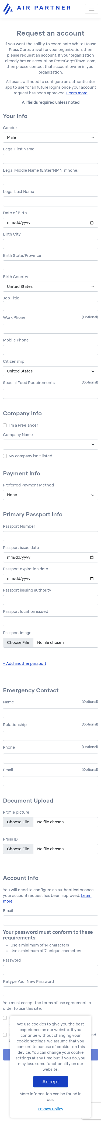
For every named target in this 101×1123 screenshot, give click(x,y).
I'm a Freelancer (23, 425)
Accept (50, 1081)
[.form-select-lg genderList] (50, 138)
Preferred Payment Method (28, 485)
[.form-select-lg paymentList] (50, 495)
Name (8, 702)
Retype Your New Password (28, 981)
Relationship (15, 725)
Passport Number (19, 526)
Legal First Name (18, 149)
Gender (10, 128)
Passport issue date (21, 547)
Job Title (11, 298)
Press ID (10, 839)
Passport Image (17, 633)
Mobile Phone (16, 340)
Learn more (77, 93)
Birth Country (15, 277)
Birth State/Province (22, 255)
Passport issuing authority (27, 590)
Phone (9, 747)
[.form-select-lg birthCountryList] (50, 287)
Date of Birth (15, 213)
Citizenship (13, 361)
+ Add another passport (24, 663)
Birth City (12, 234)
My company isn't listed (30, 456)
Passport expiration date (25, 569)
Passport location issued (25, 611)
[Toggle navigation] (91, 8)
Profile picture (16, 812)
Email (8, 770)
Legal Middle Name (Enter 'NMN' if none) (41, 170)
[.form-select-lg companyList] (50, 445)
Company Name (18, 435)
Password (12, 960)
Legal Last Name (18, 191)
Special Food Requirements (29, 383)
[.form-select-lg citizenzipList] (50, 371)
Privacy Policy (50, 1109)
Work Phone (14, 317)
